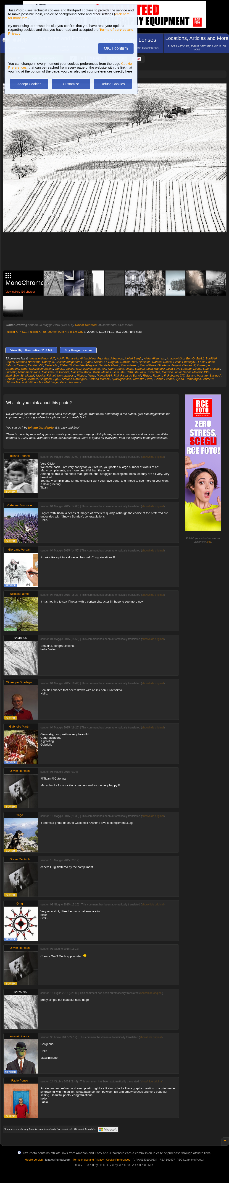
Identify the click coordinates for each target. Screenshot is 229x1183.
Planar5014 (104, 375)
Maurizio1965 (201, 372)
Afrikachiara (88, 358)
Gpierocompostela (41, 368)
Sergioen (46, 379)
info (209, 541)
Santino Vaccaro (197, 375)
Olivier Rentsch (86, 325)
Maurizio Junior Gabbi (176, 372)
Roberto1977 (175, 375)
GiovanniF (189, 365)
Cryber (88, 362)
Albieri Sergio (133, 358)
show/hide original (153, 456)
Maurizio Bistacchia (147, 372)
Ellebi (177, 362)
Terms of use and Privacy (88, 1159)
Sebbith (10, 379)
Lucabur (186, 368)
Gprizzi (59, 368)
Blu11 (200, 358)
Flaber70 (66, 365)
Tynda (180, 379)
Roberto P (159, 375)
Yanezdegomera (70, 382)
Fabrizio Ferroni (15, 365)
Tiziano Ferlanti (164, 379)
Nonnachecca (66, 375)
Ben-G (190, 358)
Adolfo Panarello (67, 358)
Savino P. (215, 375)
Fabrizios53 (35, 365)
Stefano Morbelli (99, 379)
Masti (96, 372)
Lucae (197, 368)
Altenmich (158, 358)
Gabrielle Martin (108, 365)
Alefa (147, 358)
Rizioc (147, 375)
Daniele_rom (128, 362)
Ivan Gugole (116, 368)
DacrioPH (100, 362)
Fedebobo (51, 365)
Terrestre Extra (142, 379)
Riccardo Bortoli (130, 375)
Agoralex (103, 358)
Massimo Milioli (81, 372)
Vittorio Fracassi (16, 382)
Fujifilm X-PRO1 (16, 331)
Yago (54, 382)
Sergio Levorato (27, 379)
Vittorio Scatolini (39, 382)
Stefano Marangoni (74, 379)
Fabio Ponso (206, 362)
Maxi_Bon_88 (14, 375)
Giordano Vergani (169, 365)
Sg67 (56, 379)
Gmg (24, 368)
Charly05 (48, 362)
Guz (79, 368)
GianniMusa (148, 365)
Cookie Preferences (118, 1159)
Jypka (129, 368)
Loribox (140, 368)
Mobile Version (34, 1159)
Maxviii (29, 375)
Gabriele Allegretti (85, 365)
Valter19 (208, 379)
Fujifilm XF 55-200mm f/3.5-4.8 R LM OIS (55, 331)
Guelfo (70, 368)
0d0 (52, 358)
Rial (115, 375)
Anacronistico (175, 358)
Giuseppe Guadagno (19, 682)
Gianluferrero (129, 365)
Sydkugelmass (121, 379)
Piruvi (91, 375)
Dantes (157, 362)
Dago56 (113, 362)
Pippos (81, 375)
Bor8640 (211, 358)
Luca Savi (172, 368)
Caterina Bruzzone (28, 362)
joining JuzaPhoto (41, 427)
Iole (104, 368)
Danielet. (144, 362)
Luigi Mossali (211, 368)
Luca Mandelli (155, 368)
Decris (167, 362)
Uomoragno (193, 379)
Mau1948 (127, 372)
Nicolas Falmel (45, 375)
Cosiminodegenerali (69, 362)
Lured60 (10, 372)
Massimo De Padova (55, 372)
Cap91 (9, 362)
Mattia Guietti (110, 372)
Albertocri (117, 358)
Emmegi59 (189, 362)
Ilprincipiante (91, 368)
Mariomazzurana (29, 372)
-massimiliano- (39, 358)
